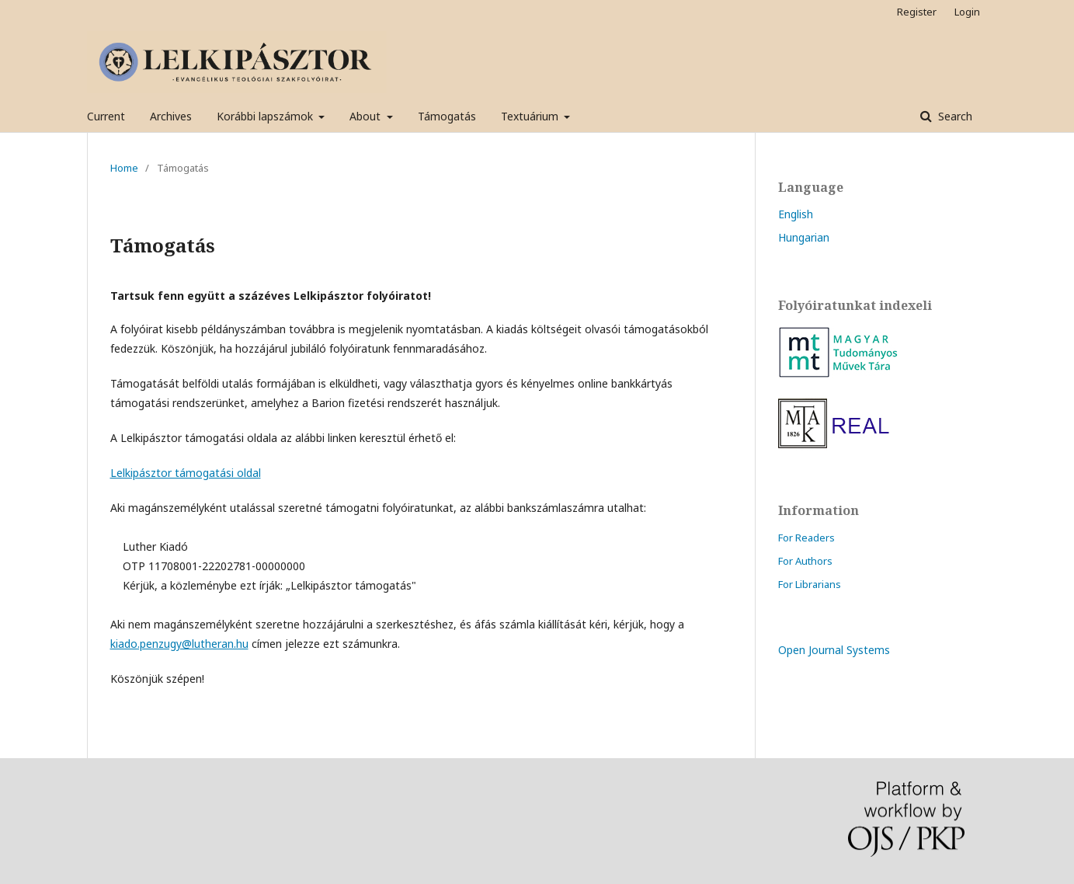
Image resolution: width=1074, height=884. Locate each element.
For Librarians (809, 584)
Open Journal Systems (834, 649)
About (366, 116)
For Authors (805, 561)
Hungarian (803, 237)
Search (953, 116)
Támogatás (447, 116)
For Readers (806, 538)
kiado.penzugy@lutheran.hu (179, 643)
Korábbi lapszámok (266, 116)
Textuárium (531, 116)
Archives (171, 116)
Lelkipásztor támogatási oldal (185, 472)
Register (917, 12)
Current (106, 116)
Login (967, 12)
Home (124, 168)
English (795, 214)
